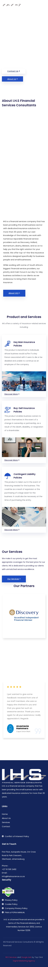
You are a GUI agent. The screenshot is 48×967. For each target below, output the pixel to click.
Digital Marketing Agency (24, 964)
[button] (13, 71)
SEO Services (11, 960)
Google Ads (26, 960)
